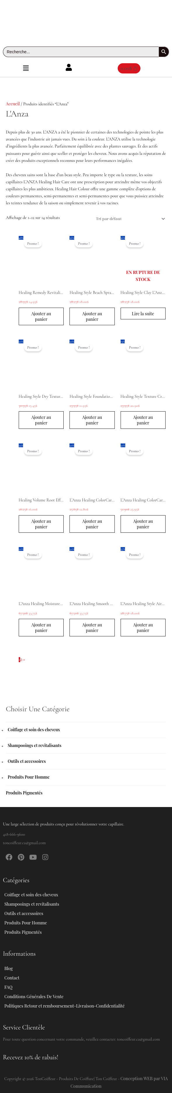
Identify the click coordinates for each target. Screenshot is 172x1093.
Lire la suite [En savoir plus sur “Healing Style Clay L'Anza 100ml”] (143, 316)
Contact (11, 978)
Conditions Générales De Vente (34, 996)
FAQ (8, 987)
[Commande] (129, 219)
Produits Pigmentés (24, 793)
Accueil (13, 104)
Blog (8, 968)
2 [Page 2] (21, 659)
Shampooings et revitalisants (34, 745)
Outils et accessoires (27, 761)
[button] (26, 68)
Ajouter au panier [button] (41, 316)
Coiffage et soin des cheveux (34, 729)
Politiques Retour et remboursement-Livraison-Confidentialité (64, 1006)
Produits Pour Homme (28, 777)
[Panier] (129, 68)
